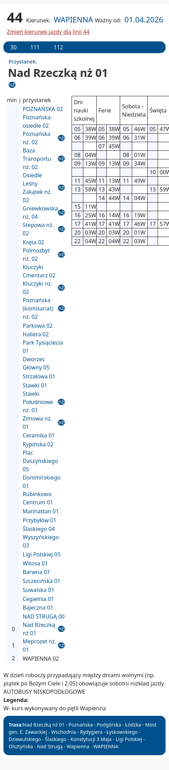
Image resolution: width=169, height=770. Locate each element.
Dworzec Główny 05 (36, 363)
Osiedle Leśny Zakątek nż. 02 (37, 187)
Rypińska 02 (38, 444)
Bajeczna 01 (38, 607)
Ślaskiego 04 (39, 529)
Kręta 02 (33, 242)
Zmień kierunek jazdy (48, 32)
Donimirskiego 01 (42, 482)
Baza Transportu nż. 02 (37, 159)
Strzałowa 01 (39, 376)
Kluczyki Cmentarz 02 (39, 271)
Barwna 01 (36, 572)
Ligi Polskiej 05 (42, 554)
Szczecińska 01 (42, 581)
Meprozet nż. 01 (39, 645)
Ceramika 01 (39, 435)
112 (58, 47)
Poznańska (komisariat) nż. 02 (38, 308)
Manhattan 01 (41, 511)
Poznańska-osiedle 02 (37, 121)
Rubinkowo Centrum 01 (38, 498)
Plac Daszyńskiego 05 (40, 461)
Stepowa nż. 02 (38, 229)
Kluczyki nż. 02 (37, 288)
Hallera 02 (36, 334)
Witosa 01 (35, 563)
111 (35, 47)
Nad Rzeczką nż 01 (39, 629)
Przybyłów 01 (39, 520)
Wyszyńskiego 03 (41, 541)
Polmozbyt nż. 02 (36, 255)
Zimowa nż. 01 (37, 423)
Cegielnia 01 (38, 599)
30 (13, 47)
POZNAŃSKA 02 (43, 109)
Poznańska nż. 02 (37, 138)
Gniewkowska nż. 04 (40, 212)
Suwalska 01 (38, 590)
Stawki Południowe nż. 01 (38, 402)
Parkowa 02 (38, 325)
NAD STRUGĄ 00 (44, 616)
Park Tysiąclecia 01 (43, 347)
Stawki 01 (35, 385)
